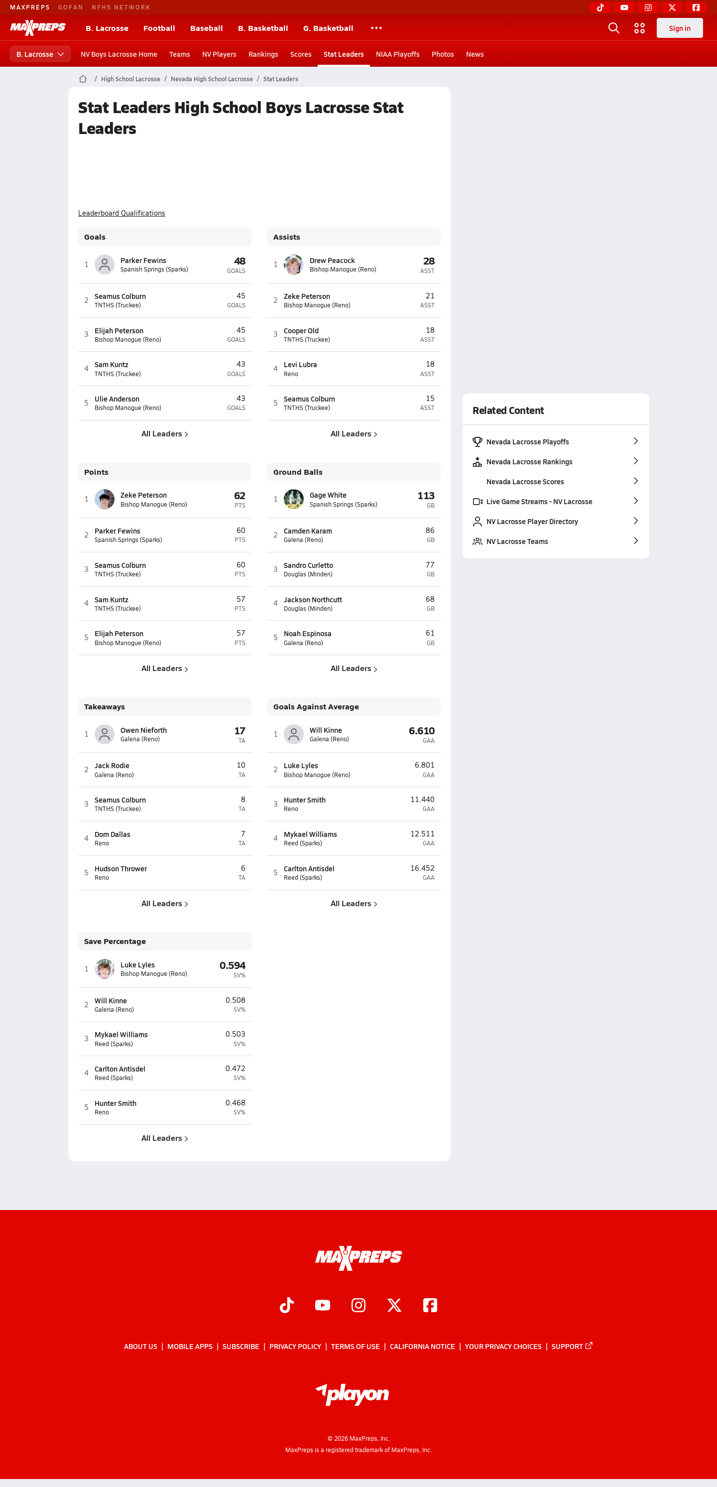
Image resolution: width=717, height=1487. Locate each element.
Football (159, 27)
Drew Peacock (332, 260)
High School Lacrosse (130, 79)
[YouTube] (624, 7)
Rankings (263, 54)
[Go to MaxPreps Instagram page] (358, 1306)
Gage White (328, 494)
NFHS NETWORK (121, 7)
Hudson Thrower (121, 868)
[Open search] (614, 28)
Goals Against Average (316, 706)
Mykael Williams (310, 833)
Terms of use (355, 1346)
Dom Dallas (112, 833)
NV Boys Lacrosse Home (119, 54)
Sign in (680, 28)
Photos (443, 54)
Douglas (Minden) (308, 574)
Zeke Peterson (307, 295)
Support (573, 1346)
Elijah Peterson (119, 330)
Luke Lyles (301, 765)
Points (96, 472)
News (475, 54)
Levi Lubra (300, 364)
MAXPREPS (30, 7)
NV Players (219, 54)
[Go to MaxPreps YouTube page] (323, 1306)
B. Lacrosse (107, 27)
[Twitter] (672, 7)
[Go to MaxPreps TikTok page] (287, 1306)
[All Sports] (376, 28)
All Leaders (164, 433)
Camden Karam (308, 530)
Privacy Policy (295, 1346)
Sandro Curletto (308, 564)
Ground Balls (298, 472)
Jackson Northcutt (313, 599)
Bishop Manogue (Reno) (128, 339)
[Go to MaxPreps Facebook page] (430, 1306)
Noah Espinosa (308, 633)
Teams (179, 54)
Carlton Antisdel (309, 868)
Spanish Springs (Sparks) (154, 269)
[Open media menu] (640, 28)
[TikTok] (600, 7)
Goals (95, 237)
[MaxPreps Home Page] (83, 79)
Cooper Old (301, 330)
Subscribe (241, 1346)
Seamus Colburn (120, 295)
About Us (140, 1346)
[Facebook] (696, 7)
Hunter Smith (305, 799)
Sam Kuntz (111, 364)
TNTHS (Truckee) (118, 305)
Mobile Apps (190, 1346)
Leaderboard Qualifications (121, 213)
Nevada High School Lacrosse (212, 79)
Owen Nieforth (143, 729)
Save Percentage (115, 941)
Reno (291, 374)
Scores (301, 54)
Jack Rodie (112, 765)
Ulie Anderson (117, 398)
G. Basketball (328, 27)
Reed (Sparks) (303, 843)
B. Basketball (263, 27)
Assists (286, 237)
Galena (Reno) (303, 539)
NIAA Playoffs (398, 54)
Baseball (206, 27)
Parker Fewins (143, 260)
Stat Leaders (344, 54)
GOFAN (71, 7)
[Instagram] (648, 7)
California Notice (422, 1346)
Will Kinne (326, 729)
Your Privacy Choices (503, 1346)
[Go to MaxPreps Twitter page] (394, 1306)
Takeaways (104, 706)
